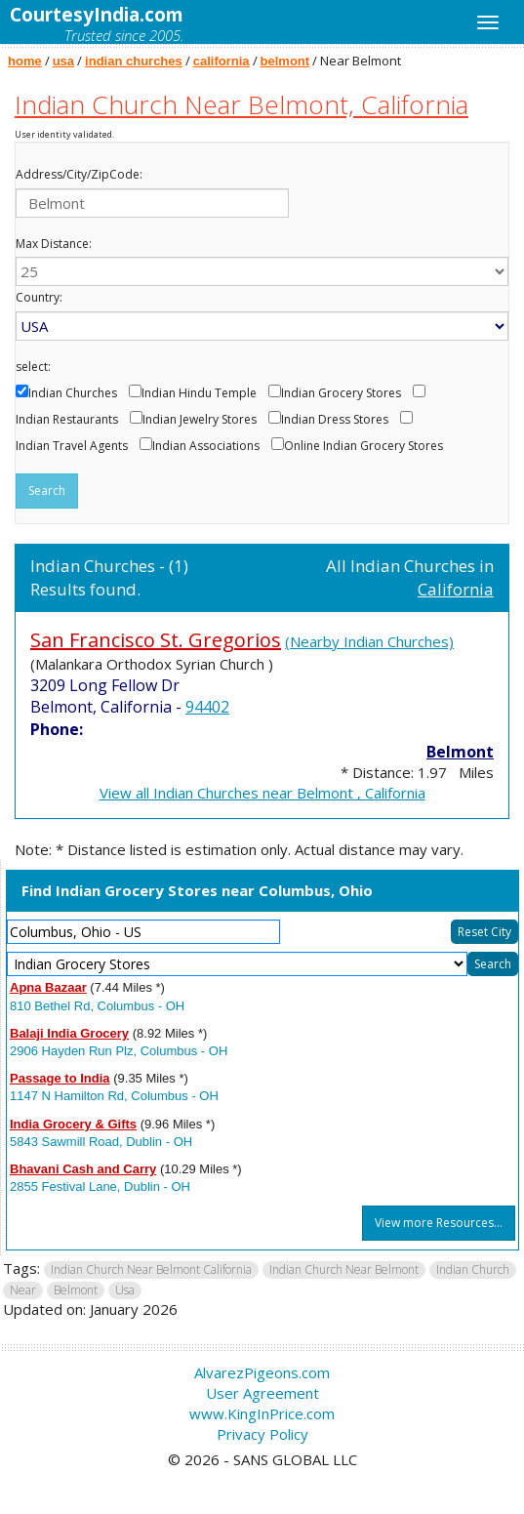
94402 (207, 706)
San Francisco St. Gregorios (155, 640)
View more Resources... (439, 1222)
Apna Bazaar (48, 987)
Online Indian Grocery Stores (363, 446)
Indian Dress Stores (334, 420)
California (456, 589)
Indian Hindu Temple (199, 393)
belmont (285, 61)
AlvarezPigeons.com (262, 1372)
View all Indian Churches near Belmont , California (262, 792)
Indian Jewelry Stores (199, 420)
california (221, 61)
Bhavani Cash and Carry (83, 1169)
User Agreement (262, 1393)
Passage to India (60, 1078)
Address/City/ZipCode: (79, 175)
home (25, 61)
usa (63, 61)
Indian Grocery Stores (341, 393)
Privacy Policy (262, 1434)
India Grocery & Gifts (73, 1124)
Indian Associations (206, 446)
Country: (39, 298)
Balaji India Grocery (69, 1033)
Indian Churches (72, 393)
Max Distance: (54, 244)
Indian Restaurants (67, 420)
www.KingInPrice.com (262, 1413)
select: (33, 367)
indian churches (133, 61)
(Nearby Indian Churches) (369, 641)
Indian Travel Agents (72, 446)
